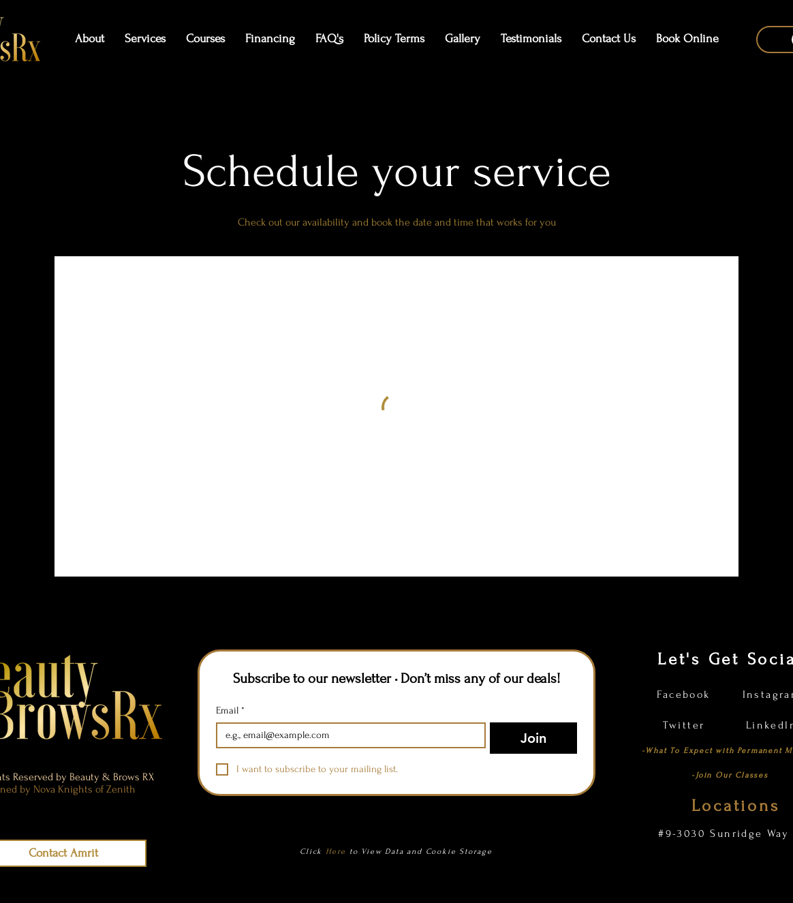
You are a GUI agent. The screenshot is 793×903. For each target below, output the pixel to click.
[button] (205, 39)
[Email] (346, 735)
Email (230, 711)
